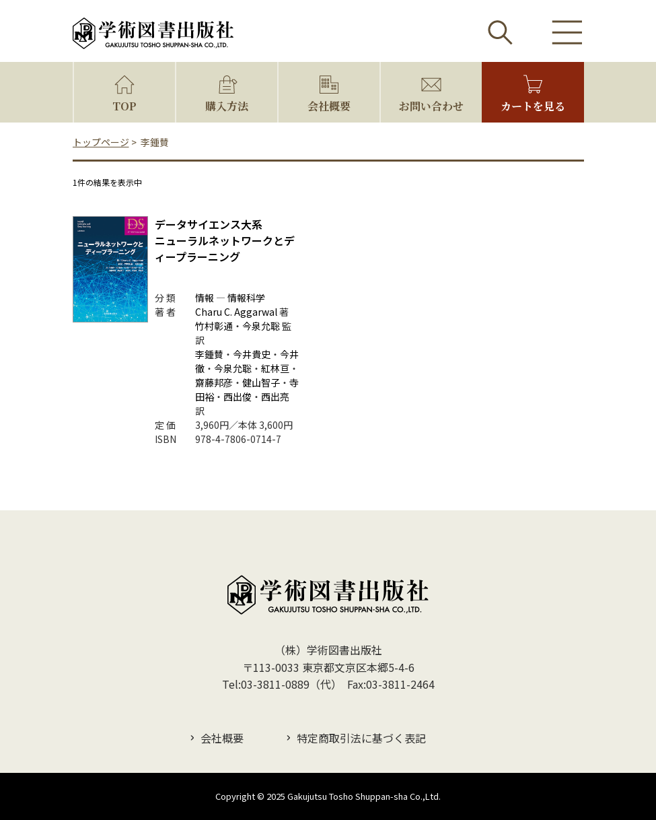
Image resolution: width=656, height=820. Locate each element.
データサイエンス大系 (208, 224)
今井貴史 (251, 354)
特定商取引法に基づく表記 (361, 738)
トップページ (101, 142)
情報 (204, 297)
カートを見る (533, 106)
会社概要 (329, 106)
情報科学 (246, 297)
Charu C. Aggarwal (236, 311)
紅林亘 (275, 368)
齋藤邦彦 (214, 382)
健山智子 (261, 382)
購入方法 (226, 106)
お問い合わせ (431, 106)
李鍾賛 (209, 354)
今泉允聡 (261, 326)
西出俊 (237, 396)
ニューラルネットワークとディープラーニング (225, 256)
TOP (124, 106)
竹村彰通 (214, 326)
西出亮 (275, 396)
